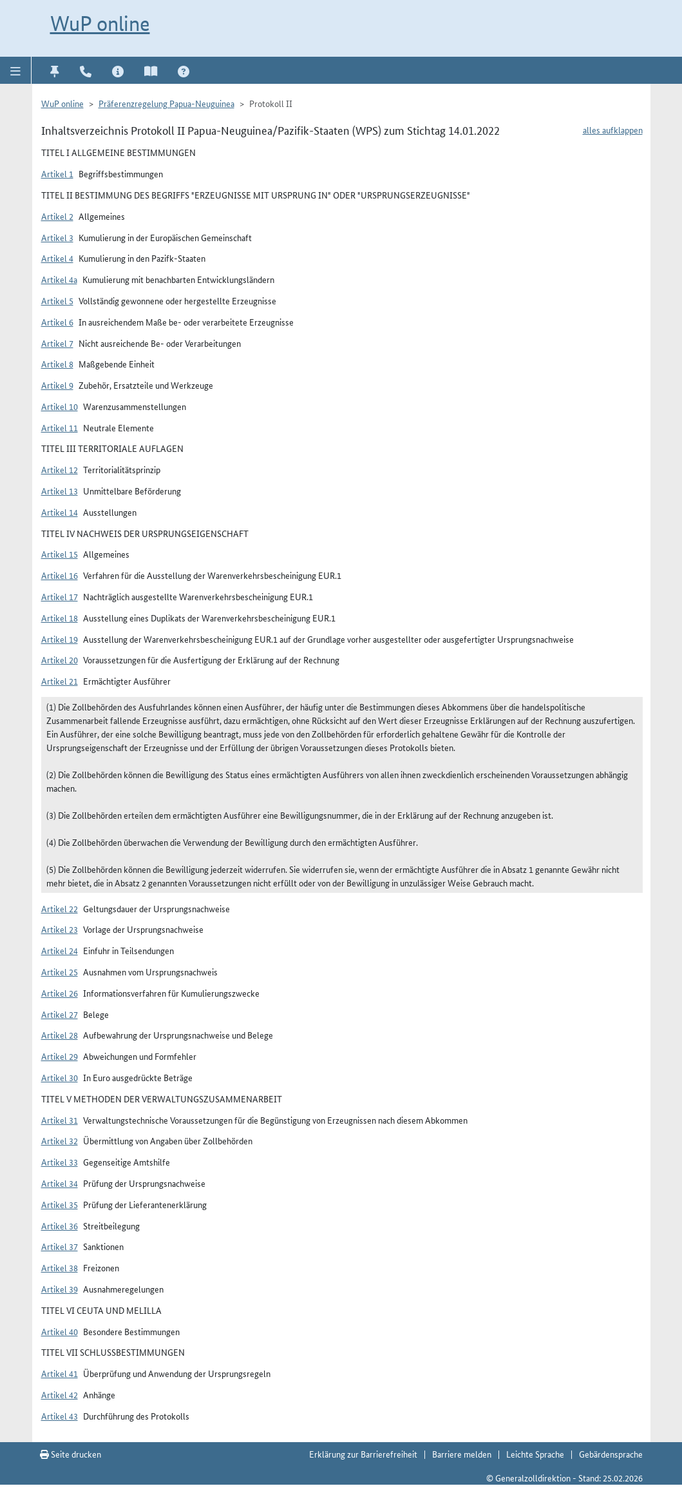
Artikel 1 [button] (57, 173)
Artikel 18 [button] (59, 617)
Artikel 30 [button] (59, 1077)
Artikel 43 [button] (59, 1415)
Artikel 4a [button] (59, 279)
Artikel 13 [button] (59, 490)
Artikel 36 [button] (59, 1225)
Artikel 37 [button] (59, 1246)
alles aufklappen (613, 129)
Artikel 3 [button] (57, 237)
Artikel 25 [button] (59, 971)
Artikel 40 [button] (59, 1331)
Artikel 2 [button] (57, 216)
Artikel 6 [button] (57, 321)
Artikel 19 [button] (59, 638)
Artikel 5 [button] (57, 300)
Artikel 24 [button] (59, 950)
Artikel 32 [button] (59, 1140)
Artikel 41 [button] (59, 1373)
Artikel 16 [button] (59, 575)
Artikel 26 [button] (59, 992)
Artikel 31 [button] (59, 1119)
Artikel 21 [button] (59, 680)
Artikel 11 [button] (59, 427)
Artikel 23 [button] (59, 929)
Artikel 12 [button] (59, 469)
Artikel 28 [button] (59, 1034)
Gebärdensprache (611, 1453)
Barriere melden (461, 1453)
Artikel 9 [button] (57, 384)
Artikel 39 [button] (59, 1288)
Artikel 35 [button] (59, 1204)
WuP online (100, 23)
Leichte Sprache (535, 1453)
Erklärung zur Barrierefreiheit (363, 1453)
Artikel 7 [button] (57, 343)
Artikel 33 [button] (59, 1161)
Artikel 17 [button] (59, 596)
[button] (16, 70)
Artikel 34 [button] (59, 1183)
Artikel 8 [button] (57, 363)
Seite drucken (70, 1453)
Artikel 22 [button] (59, 908)
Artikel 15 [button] (59, 553)
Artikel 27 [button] (59, 1014)
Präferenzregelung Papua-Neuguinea (166, 103)
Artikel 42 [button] (59, 1394)
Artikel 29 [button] (59, 1056)
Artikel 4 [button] (57, 257)
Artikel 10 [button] (59, 406)
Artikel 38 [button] (59, 1267)
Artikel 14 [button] (59, 511)
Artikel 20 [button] (59, 659)
